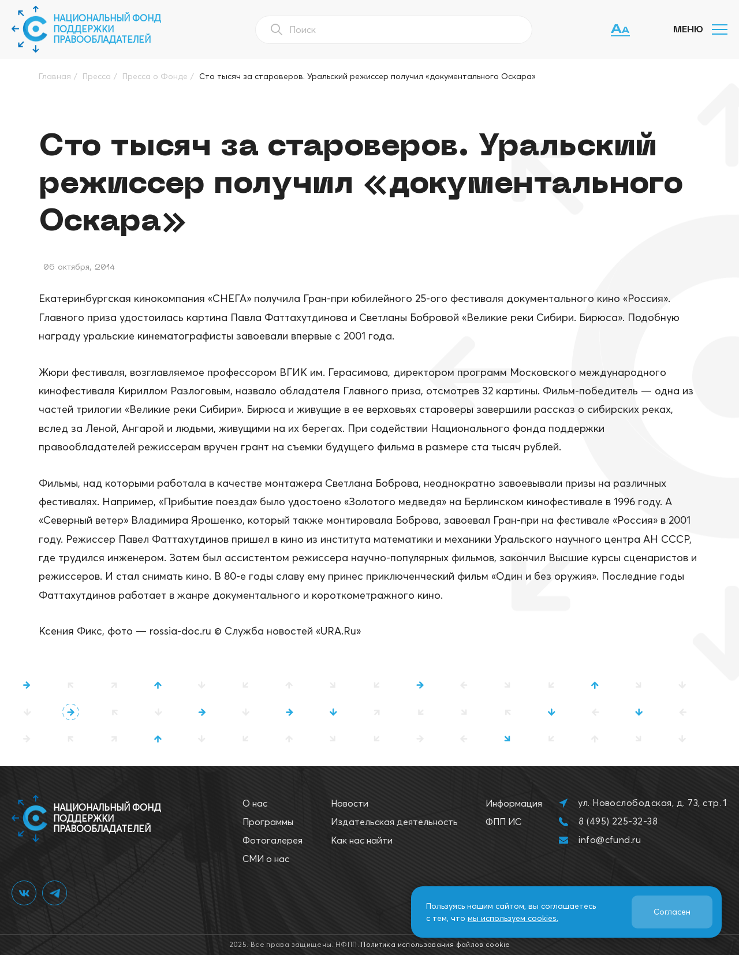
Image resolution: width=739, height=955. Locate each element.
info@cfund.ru (609, 839)
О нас (254, 803)
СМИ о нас (265, 858)
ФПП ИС (503, 821)
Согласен (672, 911)
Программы (267, 821)
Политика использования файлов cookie (435, 944)
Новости (349, 803)
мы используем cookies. (513, 918)
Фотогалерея (272, 840)
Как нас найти (362, 840)
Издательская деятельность (394, 821)
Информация (514, 803)
